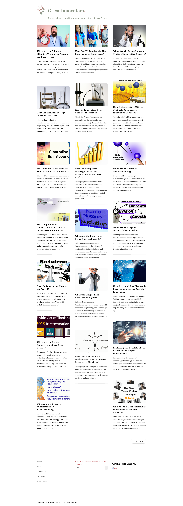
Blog (39, 466)
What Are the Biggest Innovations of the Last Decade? (50, 345)
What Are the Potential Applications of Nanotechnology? (49, 407)
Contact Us (41, 471)
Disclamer (41, 476)
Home (39, 461)
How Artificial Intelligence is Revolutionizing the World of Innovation (129, 289)
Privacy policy (42, 481)
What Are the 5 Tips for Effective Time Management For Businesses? (52, 54)
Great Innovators (66, 10)
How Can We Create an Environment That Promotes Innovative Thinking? (90, 359)
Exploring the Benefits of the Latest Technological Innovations (129, 351)
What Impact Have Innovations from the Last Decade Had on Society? (51, 227)
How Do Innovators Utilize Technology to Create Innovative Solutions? (128, 110)
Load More (138, 441)
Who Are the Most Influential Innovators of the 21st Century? (129, 409)
